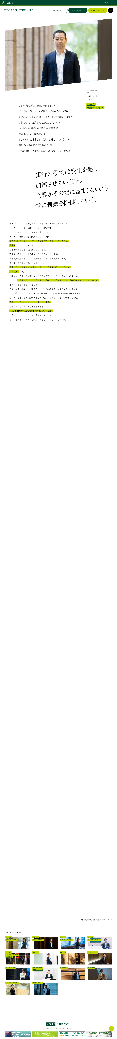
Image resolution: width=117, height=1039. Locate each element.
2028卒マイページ (78, 10)
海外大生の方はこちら (97, 10)
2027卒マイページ (58, 10)
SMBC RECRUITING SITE (18, 10)
